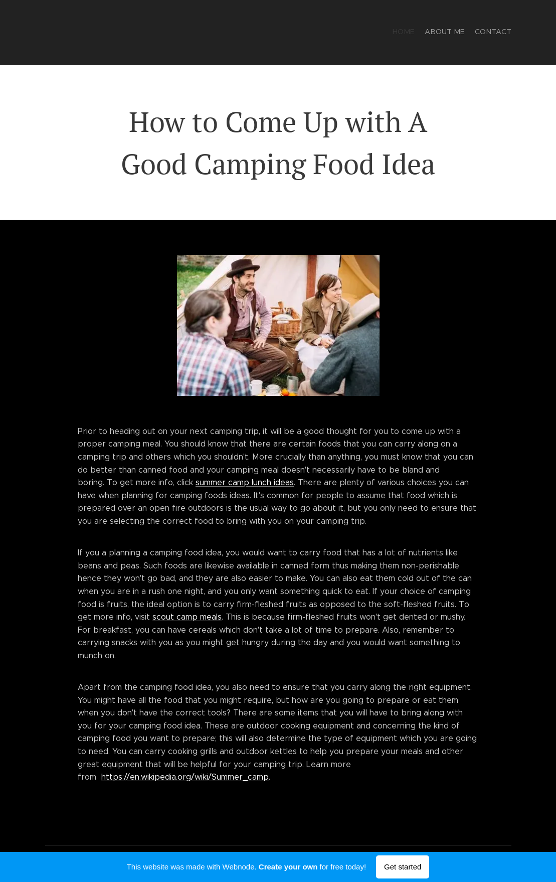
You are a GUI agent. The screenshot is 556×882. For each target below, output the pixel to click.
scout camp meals (187, 617)
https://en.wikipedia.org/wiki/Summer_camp (185, 777)
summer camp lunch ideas (245, 482)
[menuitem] (492, 32)
